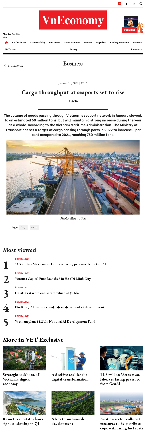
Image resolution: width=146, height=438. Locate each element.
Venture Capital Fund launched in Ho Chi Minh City (53, 278)
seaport (34, 227)
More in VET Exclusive (33, 340)
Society (73, 49)
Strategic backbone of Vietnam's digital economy (21, 379)
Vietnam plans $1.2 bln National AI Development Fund (55, 321)
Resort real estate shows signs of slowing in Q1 (23, 421)
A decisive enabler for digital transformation (70, 377)
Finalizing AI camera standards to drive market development (59, 307)
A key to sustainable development (68, 421)
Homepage (13, 65)
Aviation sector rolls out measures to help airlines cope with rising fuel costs (121, 423)
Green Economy (72, 42)
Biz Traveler (10, 49)
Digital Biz (101, 42)
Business (87, 42)
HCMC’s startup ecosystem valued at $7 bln (47, 293)
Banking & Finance (119, 42)
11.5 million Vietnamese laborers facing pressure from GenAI (60, 264)
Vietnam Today (37, 42)
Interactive (136, 49)
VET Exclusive (19, 42)
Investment (54, 42)
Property (137, 42)
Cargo (23, 227)
